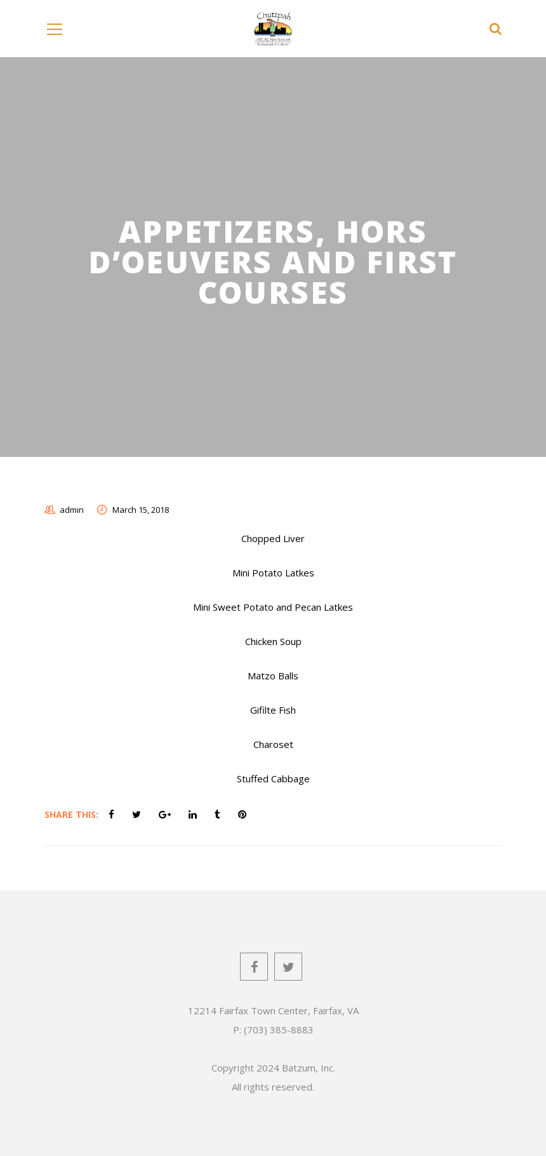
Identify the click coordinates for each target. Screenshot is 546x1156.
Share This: (71, 814)
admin (72, 509)
